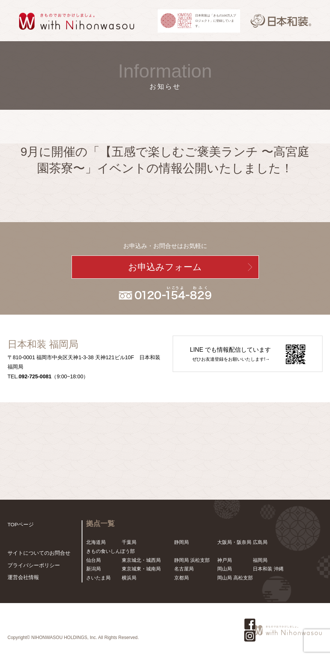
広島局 (260, 542)
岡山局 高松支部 (235, 578)
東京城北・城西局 (141, 560)
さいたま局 (98, 578)
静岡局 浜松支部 (192, 560)
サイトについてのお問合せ (36, 554)
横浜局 (129, 578)
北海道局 (96, 542)
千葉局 (129, 542)
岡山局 (224, 569)
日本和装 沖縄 (268, 569)
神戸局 (224, 560)
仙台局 (93, 560)
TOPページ (19, 524)
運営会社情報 (22, 578)
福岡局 (260, 560)
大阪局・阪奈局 (234, 542)
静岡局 (181, 542)
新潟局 (93, 569)
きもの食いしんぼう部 (110, 551)
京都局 (181, 578)
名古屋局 (184, 569)
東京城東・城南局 (141, 569)
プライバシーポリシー (31, 566)
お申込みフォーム (165, 267)
